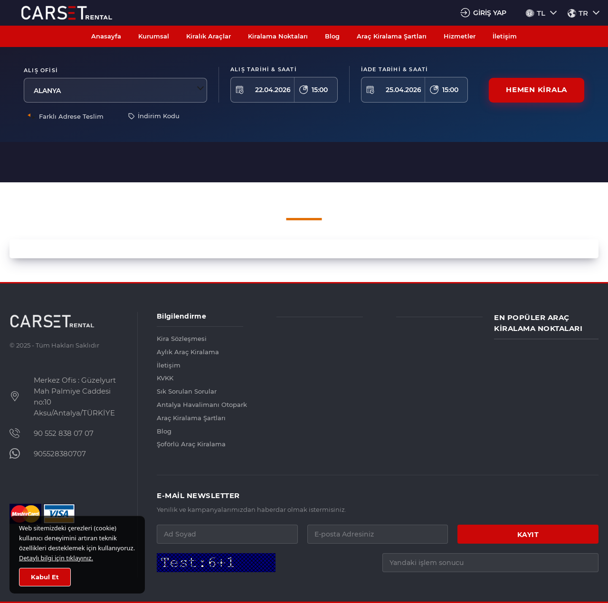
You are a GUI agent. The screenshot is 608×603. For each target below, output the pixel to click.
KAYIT (528, 534)
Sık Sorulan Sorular (187, 391)
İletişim (505, 36)
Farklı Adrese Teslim (71, 116)
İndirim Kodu (154, 116)
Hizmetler (459, 36)
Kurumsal (153, 36)
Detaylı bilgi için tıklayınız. (56, 558)
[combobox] (116, 90)
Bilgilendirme (181, 316)
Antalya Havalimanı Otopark (200, 404)
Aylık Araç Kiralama (188, 352)
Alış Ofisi (41, 70)
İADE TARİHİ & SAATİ (394, 69)
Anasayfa (106, 36)
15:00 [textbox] (320, 89)
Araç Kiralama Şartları (392, 36)
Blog (332, 36)
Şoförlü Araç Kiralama (191, 444)
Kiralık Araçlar (208, 36)
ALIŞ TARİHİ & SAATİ (263, 69)
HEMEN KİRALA (536, 89)
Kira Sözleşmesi (182, 338)
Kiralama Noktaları (278, 36)
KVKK (165, 378)
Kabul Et (45, 577)
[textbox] (116, 90)
